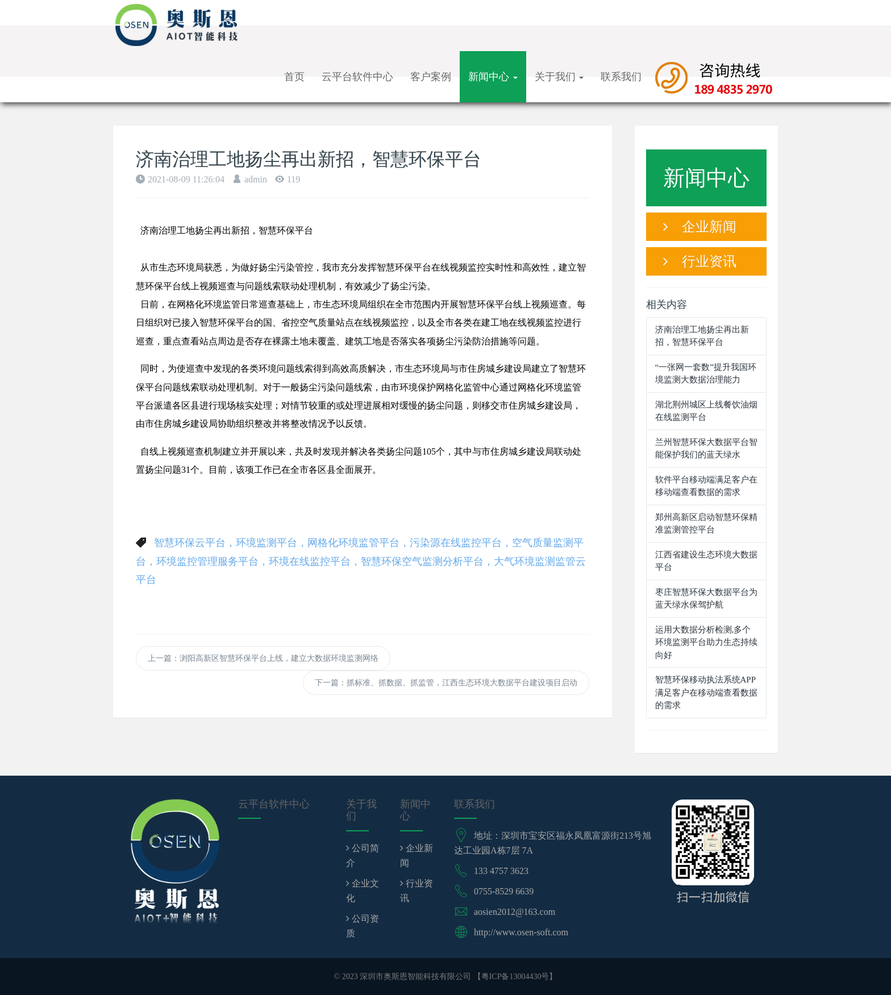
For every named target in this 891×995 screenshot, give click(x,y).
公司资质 (362, 926)
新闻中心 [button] (493, 76)
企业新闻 (699, 226)
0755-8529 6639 (504, 891)
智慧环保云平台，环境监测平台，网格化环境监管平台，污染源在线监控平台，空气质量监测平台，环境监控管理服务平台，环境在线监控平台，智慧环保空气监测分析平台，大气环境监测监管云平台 (361, 561)
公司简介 (362, 855)
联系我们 (621, 76)
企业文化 (362, 891)
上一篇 (263, 658)
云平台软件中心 (357, 76)
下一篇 (446, 682)
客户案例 (430, 76)
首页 (294, 76)
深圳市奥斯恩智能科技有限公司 (415, 976)
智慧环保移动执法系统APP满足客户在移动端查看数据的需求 (706, 692)
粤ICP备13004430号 (515, 976)
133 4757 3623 (501, 871)
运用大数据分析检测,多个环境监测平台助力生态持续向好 (706, 642)
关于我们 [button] (559, 76)
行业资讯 (699, 261)
